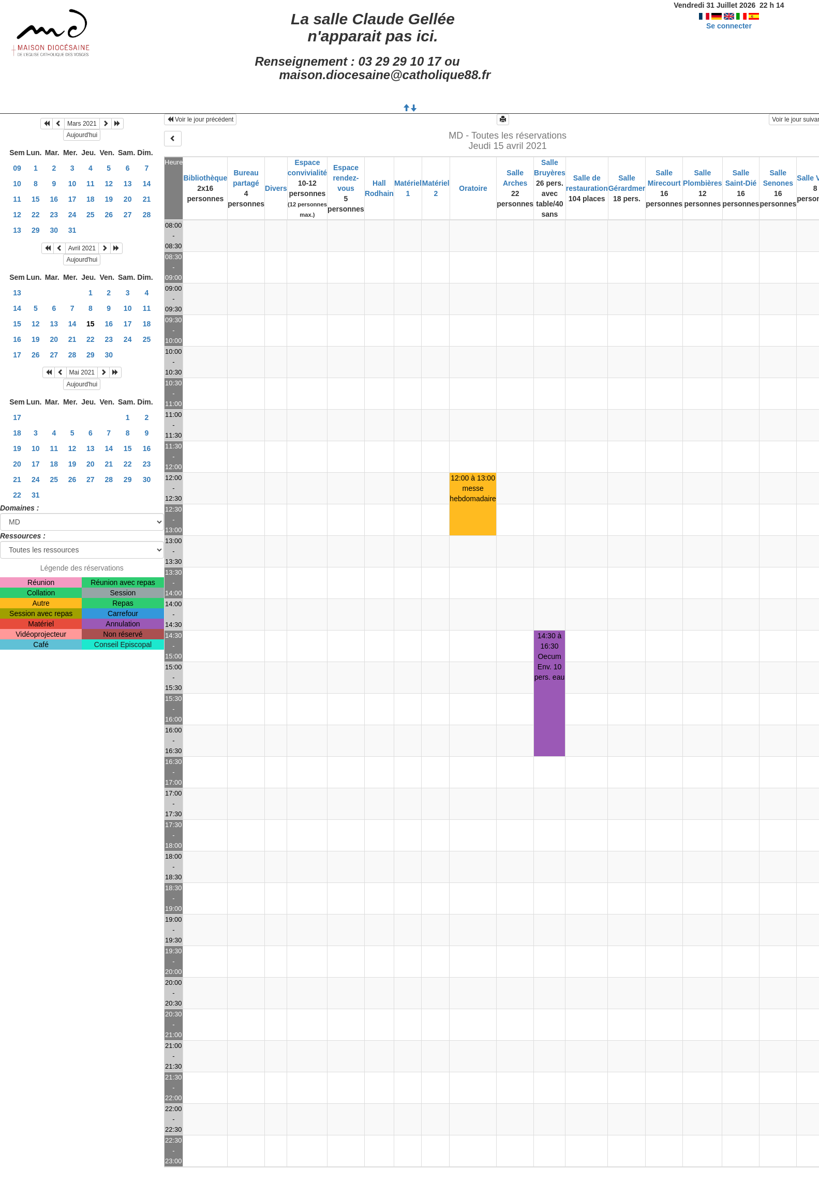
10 (17, 183)
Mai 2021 (82, 372)
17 (72, 199)
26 (109, 215)
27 (128, 215)
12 (109, 183)
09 (17, 168)
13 (128, 183)
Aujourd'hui (81, 135)
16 (54, 199)
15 (36, 199)
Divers (276, 188)
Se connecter (729, 26)
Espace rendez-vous (346, 177)
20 (128, 199)
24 (72, 215)
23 (54, 215)
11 (90, 183)
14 (147, 183)
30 (54, 230)
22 (36, 215)
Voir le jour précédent (200, 119)
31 (72, 230)
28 (147, 215)
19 (109, 199)
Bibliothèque (205, 178)
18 (90, 199)
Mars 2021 (82, 123)
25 (90, 215)
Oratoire (473, 188)
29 (36, 230)
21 (147, 199)
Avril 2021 (82, 248)
